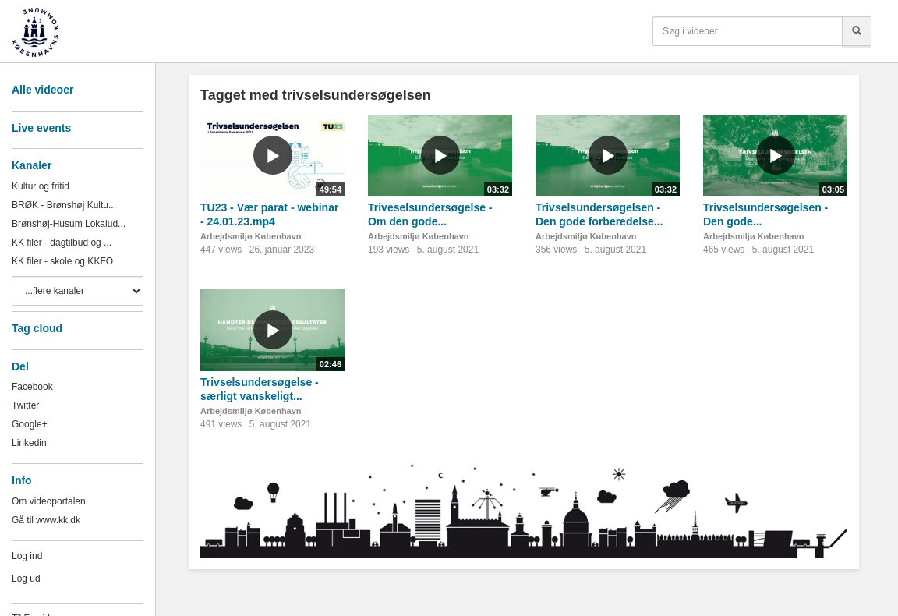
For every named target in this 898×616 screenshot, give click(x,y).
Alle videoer (42, 89)
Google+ (30, 424)
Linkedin (29, 442)
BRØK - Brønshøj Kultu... (64, 205)
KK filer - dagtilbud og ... (61, 242)
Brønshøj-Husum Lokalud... (69, 223)
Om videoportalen (49, 501)
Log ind (27, 556)
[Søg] (856, 31)
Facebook (32, 386)
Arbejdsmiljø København (251, 236)
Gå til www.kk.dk (46, 520)
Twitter (25, 405)
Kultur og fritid (40, 186)
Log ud (26, 578)
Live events (41, 128)
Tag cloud (37, 328)
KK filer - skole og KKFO (62, 261)
